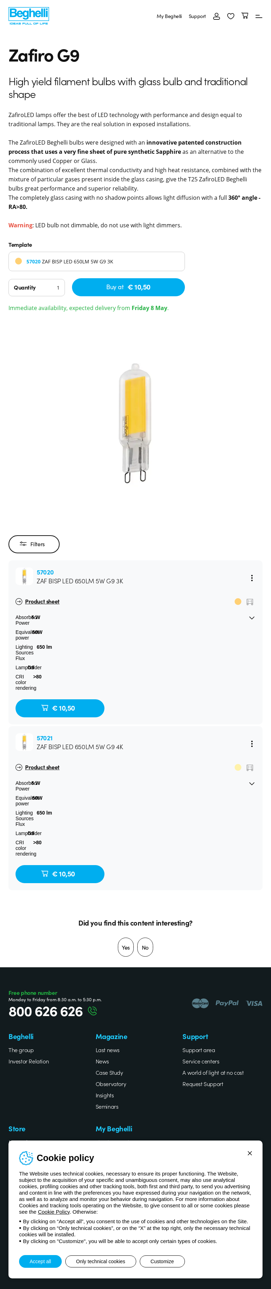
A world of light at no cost (212, 1072)
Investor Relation (28, 1061)
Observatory (111, 1083)
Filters (32, 544)
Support (197, 15)
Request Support (202, 1083)
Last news (108, 1050)
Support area (198, 1050)
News (102, 1061)
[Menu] (259, 16)
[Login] (216, 16)
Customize (162, 1261)
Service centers (200, 1061)
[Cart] (244, 16)
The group (21, 1050)
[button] (230, 16)
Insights (105, 1095)
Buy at (128, 286)
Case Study (109, 1072)
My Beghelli (169, 15)
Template (20, 244)
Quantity (25, 287)
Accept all (40, 1261)
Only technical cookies (100, 1261)
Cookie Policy (54, 1212)
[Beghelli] (28, 15)
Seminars (107, 1106)
